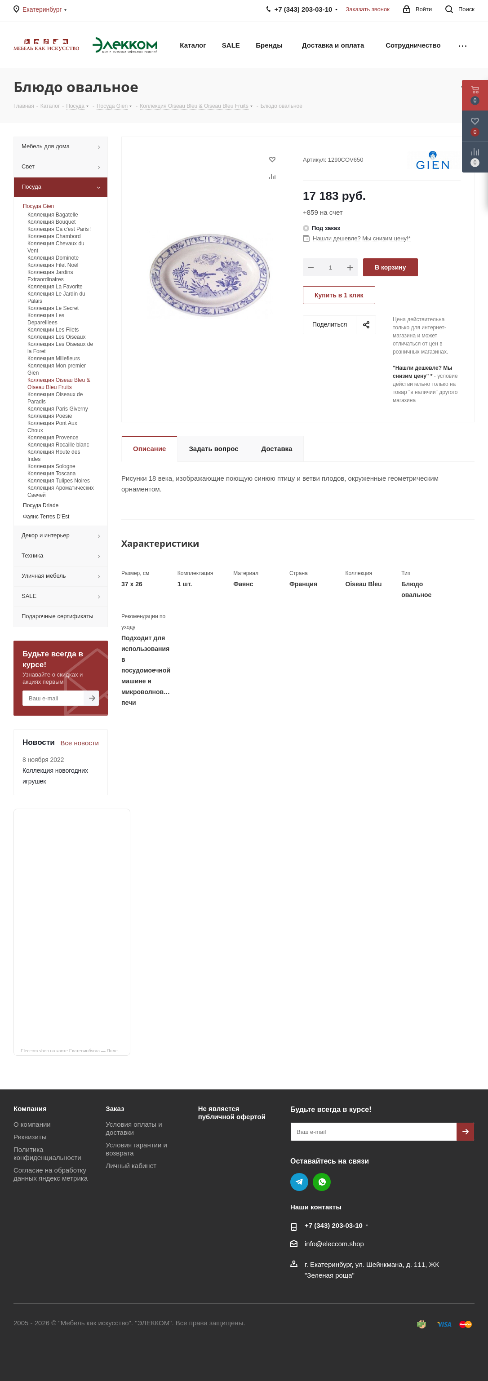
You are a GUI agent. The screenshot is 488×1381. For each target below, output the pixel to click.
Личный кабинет (131, 1165)
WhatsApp (322, 1182)
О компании (32, 1124)
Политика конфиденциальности (47, 1153)
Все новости (79, 743)
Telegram (299, 1182)
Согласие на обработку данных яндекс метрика (50, 1174)
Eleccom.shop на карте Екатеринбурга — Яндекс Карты (75, 1050)
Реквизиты (30, 1137)
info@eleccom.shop (334, 1244)
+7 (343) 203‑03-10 (334, 1225)
